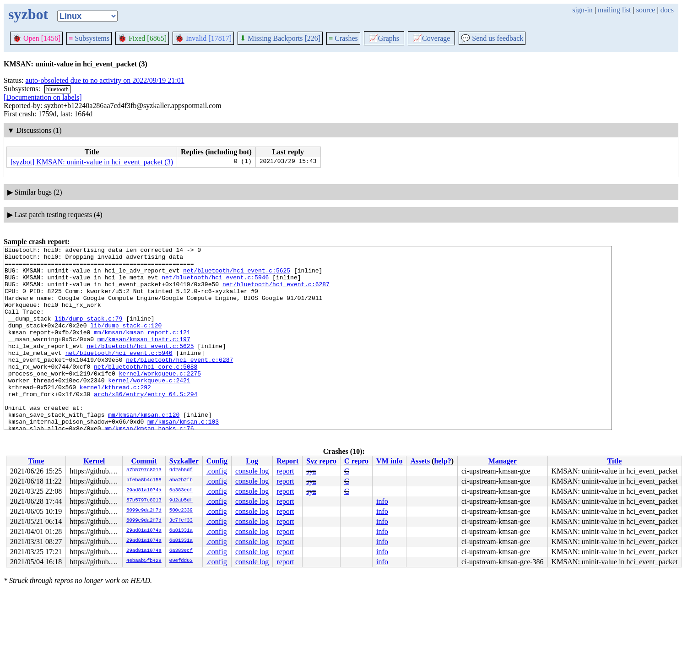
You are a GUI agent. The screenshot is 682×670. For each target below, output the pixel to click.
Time (36, 461)
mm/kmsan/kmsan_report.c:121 (142, 350)
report (285, 471)
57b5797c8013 (144, 470)
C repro (356, 461)
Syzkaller (184, 461)
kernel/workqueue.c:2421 (149, 407)
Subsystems (89, 38)
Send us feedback (492, 38)
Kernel (94, 461)
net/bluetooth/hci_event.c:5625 (236, 276)
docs (667, 10)
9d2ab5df (181, 470)
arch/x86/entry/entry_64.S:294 (145, 424)
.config (216, 471)
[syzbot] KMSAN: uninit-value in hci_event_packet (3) (92, 162)
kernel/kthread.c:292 (115, 416)
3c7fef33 (181, 520)
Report (287, 461)
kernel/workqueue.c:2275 (160, 399)
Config (216, 461)
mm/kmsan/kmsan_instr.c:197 (143, 358)
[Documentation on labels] (43, 97)
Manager (502, 461)
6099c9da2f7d (144, 510)
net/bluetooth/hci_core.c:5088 (145, 391)
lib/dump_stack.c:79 (88, 333)
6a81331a (181, 531)
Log (252, 461)
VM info (389, 461)
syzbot (28, 14)
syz (311, 471)
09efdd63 (181, 561)
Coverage (431, 38)
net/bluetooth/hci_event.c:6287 (276, 292)
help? (442, 461)
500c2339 (181, 510)
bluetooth (57, 89)
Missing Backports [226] (280, 38)
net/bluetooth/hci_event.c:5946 (215, 284)
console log (252, 471)
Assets (420, 461)
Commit (144, 461)
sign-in (582, 10)
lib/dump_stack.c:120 (126, 342)
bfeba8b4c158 (144, 480)
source (645, 10)
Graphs (384, 38)
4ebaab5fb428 (144, 561)
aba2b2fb (181, 480)
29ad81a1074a (144, 490)
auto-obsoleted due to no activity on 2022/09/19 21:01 (105, 80)
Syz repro (321, 461)
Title (614, 461)
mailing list (614, 10)
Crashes (343, 38)
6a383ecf (181, 490)
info (382, 501)
